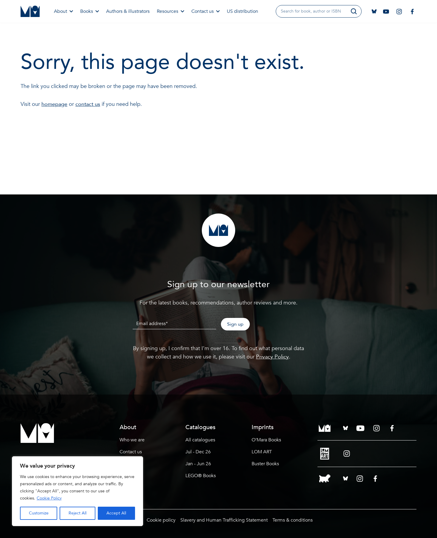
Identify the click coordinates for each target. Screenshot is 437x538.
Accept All (116, 513)
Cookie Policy (49, 498)
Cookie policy (161, 520)
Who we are (132, 440)
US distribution (242, 11)
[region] (77, 491)
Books (89, 11)
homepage (54, 104)
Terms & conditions (292, 520)
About (63, 11)
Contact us (205, 11)
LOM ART (262, 452)
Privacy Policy (272, 357)
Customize (39, 513)
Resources (170, 11)
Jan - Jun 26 (198, 463)
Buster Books (265, 463)
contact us (87, 104)
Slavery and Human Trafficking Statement (224, 520)
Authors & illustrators (128, 11)
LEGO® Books (200, 475)
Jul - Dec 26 (198, 452)
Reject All (77, 513)
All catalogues (200, 440)
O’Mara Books (266, 440)
